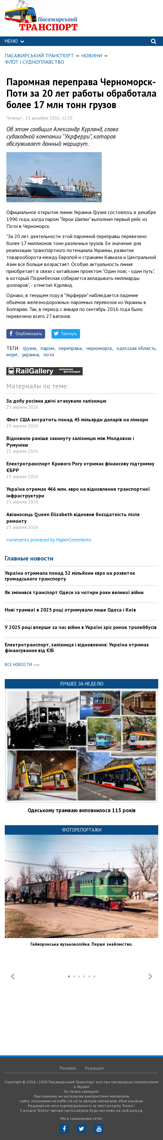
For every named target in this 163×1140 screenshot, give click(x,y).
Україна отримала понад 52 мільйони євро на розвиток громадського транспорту (70, 576)
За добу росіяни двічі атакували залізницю (56, 401)
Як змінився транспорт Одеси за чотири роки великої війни (74, 592)
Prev (12, 976)
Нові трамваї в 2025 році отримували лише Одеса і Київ (70, 609)
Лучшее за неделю (82, 684)
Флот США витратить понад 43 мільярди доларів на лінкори (77, 419)
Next (150, 976)
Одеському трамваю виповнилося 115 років (82, 810)
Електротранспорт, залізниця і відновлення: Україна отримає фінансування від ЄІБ (77, 647)
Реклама (68, 1068)
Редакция (94, 1068)
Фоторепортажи (81, 830)
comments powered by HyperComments (49, 539)
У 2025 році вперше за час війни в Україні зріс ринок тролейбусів (81, 627)
